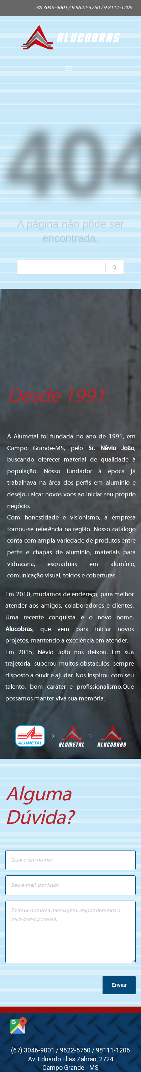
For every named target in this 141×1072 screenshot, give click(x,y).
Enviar (119, 985)
